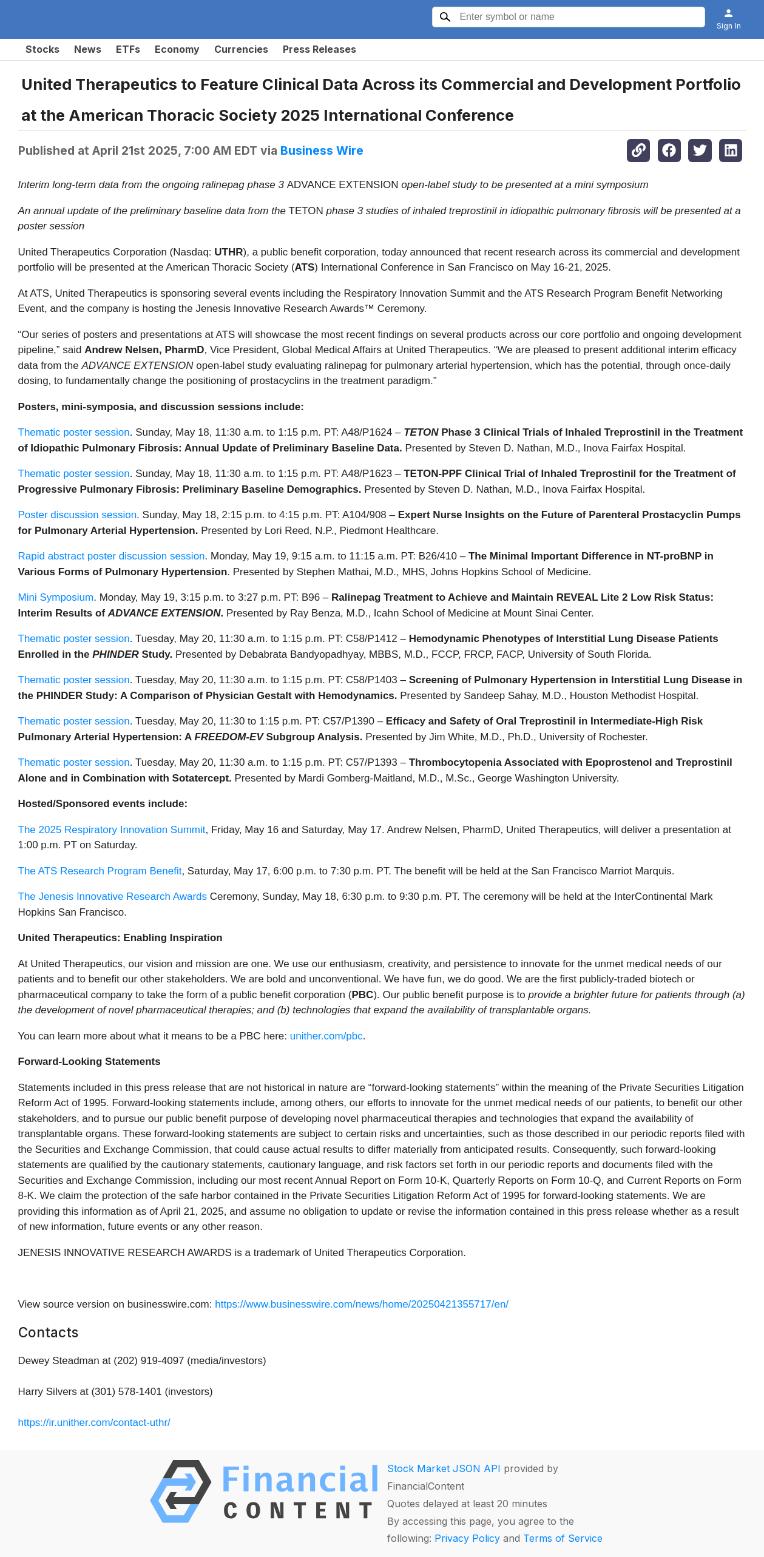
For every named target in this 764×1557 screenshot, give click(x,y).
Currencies (241, 49)
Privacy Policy (467, 1538)
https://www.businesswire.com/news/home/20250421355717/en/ (362, 1304)
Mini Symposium (56, 597)
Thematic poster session (74, 432)
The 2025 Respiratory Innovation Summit (112, 830)
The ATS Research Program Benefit (100, 871)
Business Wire (321, 150)
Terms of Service (563, 1538)
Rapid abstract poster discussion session (111, 556)
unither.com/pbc (326, 1036)
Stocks (42, 49)
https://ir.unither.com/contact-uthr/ (94, 1422)
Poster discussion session (77, 515)
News (87, 49)
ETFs (128, 49)
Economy (177, 49)
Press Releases (319, 49)
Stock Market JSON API (444, 1468)
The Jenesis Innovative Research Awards (113, 896)
